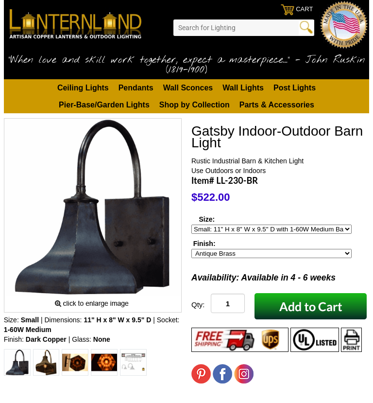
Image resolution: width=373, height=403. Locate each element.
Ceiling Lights (83, 88)
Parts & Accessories (276, 105)
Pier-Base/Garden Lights (104, 105)
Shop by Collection (194, 105)
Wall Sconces (188, 88)
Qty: (198, 304)
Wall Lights (243, 88)
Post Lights (294, 88)
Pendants (136, 88)
